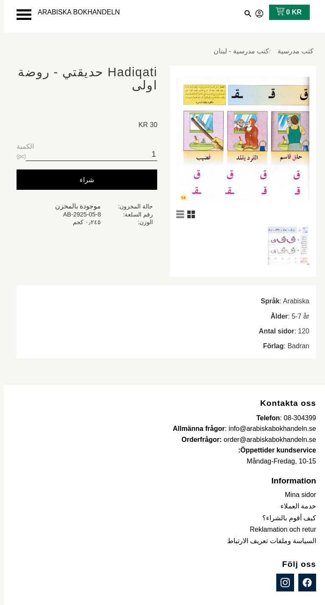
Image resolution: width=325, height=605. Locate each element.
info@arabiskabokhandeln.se (268, 428)
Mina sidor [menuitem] (296, 494)
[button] (20, 14)
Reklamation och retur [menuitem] (279, 529)
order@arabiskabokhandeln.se (266, 439)
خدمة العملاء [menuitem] (294, 506)
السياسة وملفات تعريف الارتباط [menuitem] (267, 540)
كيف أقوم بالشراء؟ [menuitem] (285, 518)
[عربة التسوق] (283, 12)
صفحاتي (256, 12)
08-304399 (296, 418)
